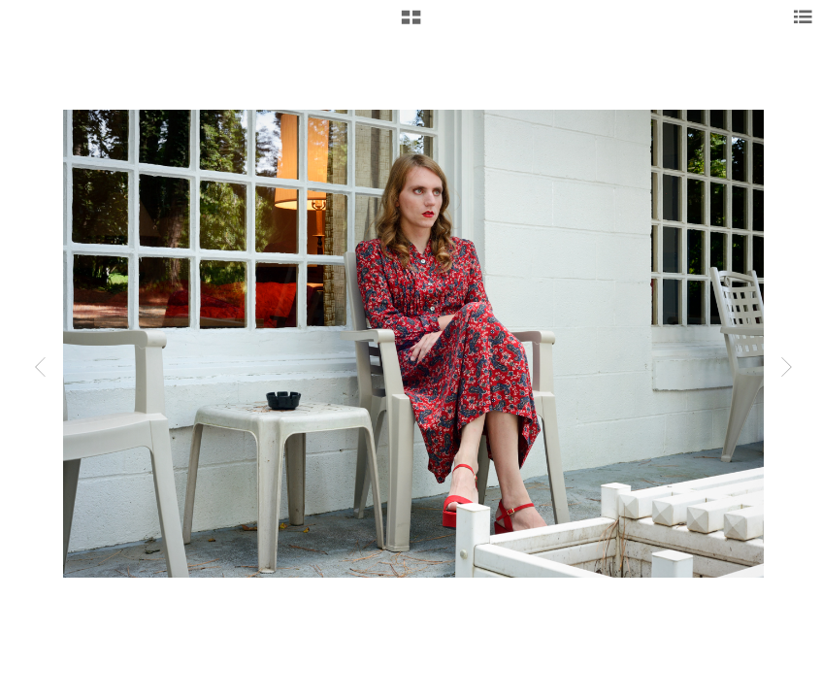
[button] (411, 24)
